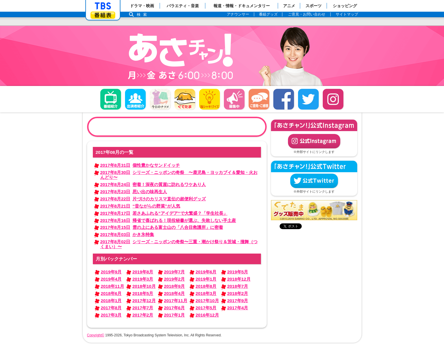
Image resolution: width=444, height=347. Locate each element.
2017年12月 (144, 300)
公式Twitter (314, 181)
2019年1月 (206, 279)
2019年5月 (237, 271)
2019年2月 (174, 279)
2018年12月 (239, 279)
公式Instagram (314, 141)
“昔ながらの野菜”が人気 (140, 206)
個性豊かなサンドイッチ (140, 165)
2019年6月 (206, 271)
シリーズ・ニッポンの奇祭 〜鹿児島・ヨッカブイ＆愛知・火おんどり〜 (179, 175)
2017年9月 (237, 300)
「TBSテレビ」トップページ (103, 6)
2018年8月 (206, 286)
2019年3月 (142, 279)
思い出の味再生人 (133, 191)
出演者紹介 (135, 99)
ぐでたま (184, 99)
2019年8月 (142, 271)
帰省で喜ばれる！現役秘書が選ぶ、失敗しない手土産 (168, 220)
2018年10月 (144, 286)
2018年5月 (142, 293)
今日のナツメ (160, 99)
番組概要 (110, 99)
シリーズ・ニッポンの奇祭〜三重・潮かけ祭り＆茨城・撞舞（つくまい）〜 (179, 244)
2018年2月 (237, 293)
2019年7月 (174, 271)
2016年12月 (207, 315)
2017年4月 (237, 307)
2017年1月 (174, 315)
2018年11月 (112, 286)
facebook (283, 99)
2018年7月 (237, 286)
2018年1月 (111, 300)
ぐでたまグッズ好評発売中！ (314, 210)
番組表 (103, 15)
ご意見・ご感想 (259, 99)
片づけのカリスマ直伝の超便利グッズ (153, 198)
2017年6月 (174, 307)
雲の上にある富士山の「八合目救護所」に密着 (161, 227)
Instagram (333, 99)
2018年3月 (206, 293)
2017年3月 (111, 315)
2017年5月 (206, 307)
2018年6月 (111, 293)
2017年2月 (142, 315)
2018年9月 (174, 286)
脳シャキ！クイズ (209, 99)
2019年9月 (111, 271)
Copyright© (95, 335)
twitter (308, 99)
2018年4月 (174, 293)
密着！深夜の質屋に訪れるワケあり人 (153, 184)
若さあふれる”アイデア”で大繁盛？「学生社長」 (164, 213)
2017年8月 (111, 307)
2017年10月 (207, 300)
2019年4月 (111, 279)
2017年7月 (142, 307)
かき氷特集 (127, 234)
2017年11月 (175, 300)
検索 (143, 14)
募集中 (234, 99)
